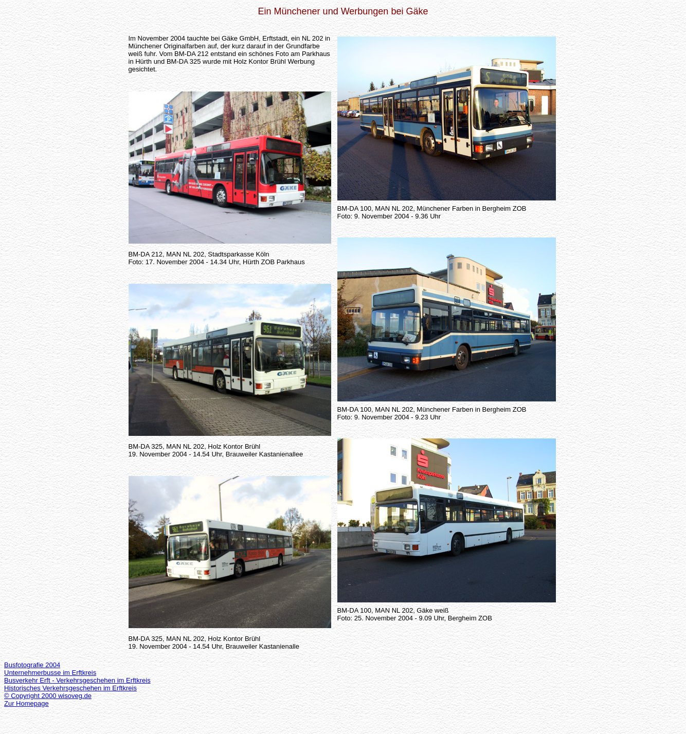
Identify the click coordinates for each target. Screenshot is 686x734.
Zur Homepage (26, 703)
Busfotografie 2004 (32, 665)
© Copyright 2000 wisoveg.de (48, 696)
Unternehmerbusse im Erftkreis (50, 672)
